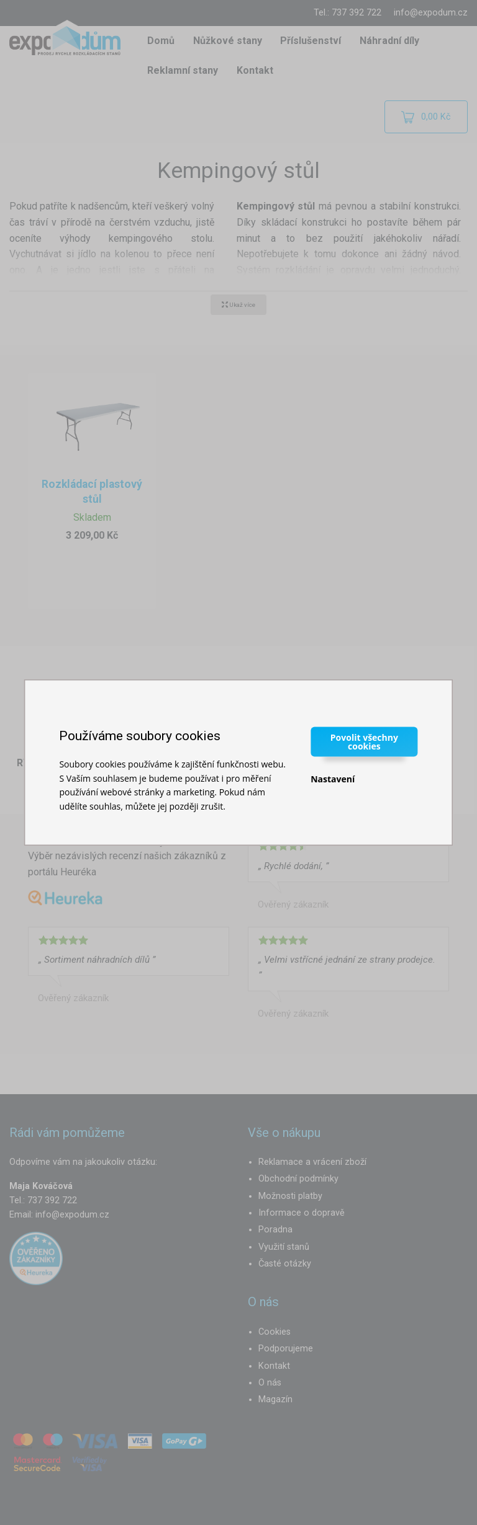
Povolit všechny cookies (364, 742)
